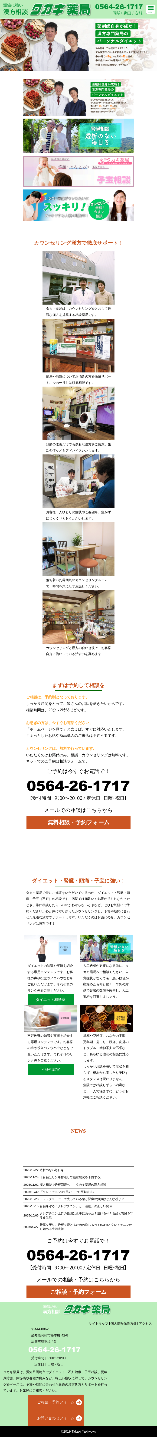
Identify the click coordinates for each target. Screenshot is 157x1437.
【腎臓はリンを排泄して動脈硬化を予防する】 (71, 1177)
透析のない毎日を (52, 1170)
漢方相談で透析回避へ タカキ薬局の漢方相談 (73, 1184)
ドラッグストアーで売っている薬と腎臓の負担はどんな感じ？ (82, 1199)
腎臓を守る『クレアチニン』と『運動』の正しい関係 (76, 1206)
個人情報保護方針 (124, 1323)
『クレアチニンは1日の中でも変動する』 (68, 1192)
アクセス (145, 1323)
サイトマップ (98, 1323)
